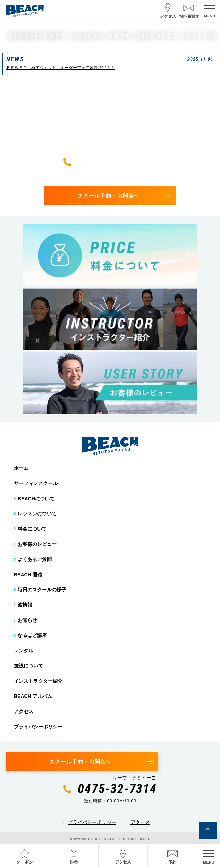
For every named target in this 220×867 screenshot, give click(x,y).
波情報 (25, 605)
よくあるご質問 (35, 559)
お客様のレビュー (37, 544)
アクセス (23, 711)
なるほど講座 (32, 635)
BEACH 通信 (28, 574)
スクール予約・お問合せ (108, 196)
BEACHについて (36, 498)
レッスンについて (37, 513)
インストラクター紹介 (38, 681)
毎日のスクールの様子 (42, 589)
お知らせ (27, 620)
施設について (28, 665)
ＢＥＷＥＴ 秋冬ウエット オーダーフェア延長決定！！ (60, 67)
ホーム (21, 468)
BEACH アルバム (33, 696)
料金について (32, 529)
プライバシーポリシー (38, 727)
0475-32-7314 (117, 162)
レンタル (23, 650)
